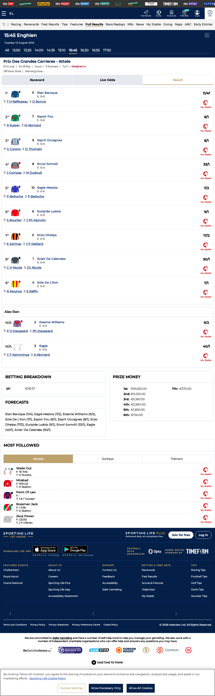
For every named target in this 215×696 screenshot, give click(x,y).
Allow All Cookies (140, 688)
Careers (53, 576)
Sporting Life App (59, 589)
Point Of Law (26, 492)
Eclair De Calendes (51, 259)
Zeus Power (25, 516)
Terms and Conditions (15, 639)
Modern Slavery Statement (65, 602)
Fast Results (149, 576)
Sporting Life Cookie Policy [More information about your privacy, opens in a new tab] (47, 678)
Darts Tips (197, 589)
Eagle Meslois (47, 188)
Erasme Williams (51, 322)
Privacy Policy (37, 639)
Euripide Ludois (49, 211)
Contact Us (109, 570)
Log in (203, 535)
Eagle (43, 346)
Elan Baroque (47, 93)
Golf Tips (196, 583)
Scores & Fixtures (152, 583)
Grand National (12, 583)
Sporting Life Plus (59, 583)
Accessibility (110, 583)
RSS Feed (54, 609)
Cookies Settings (71, 688)
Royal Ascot (10, 576)
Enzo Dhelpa (46, 235)
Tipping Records (201, 602)
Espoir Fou (45, 116)
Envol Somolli (47, 164)
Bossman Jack (27, 504)
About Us (54, 570)
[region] (107, 682)
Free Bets (148, 602)
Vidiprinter (148, 589)
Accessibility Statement (63, 596)
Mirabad (22, 480)
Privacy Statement (59, 639)
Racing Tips (198, 570)
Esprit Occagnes (49, 140)
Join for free (181, 535)
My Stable (148, 596)
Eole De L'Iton (47, 282)
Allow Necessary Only (106, 688)
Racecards (148, 570)
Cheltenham (11, 570)
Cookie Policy (111, 639)
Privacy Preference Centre (86, 639)
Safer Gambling (112, 589)
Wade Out (23, 468)
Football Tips (199, 576)
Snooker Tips (199, 596)
